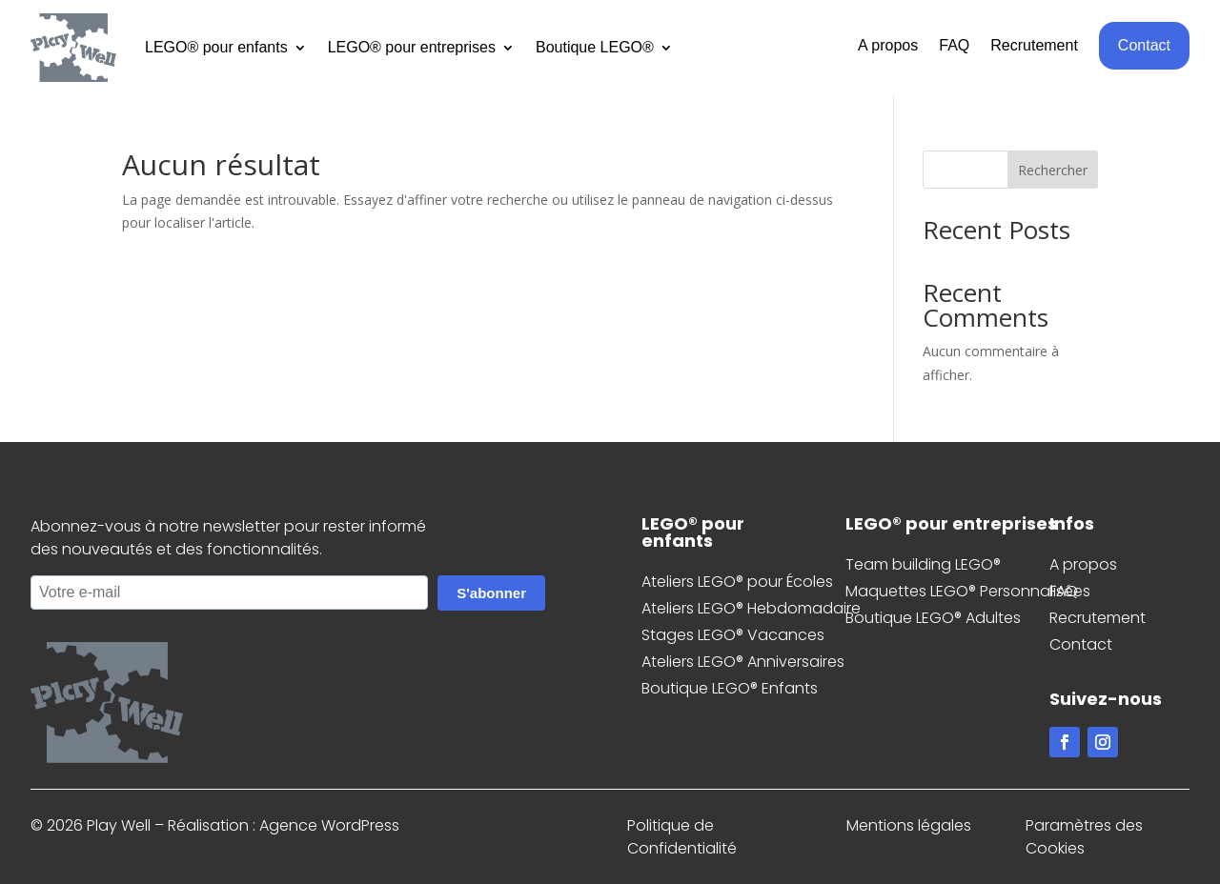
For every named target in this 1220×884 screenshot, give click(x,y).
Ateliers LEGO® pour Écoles (737, 582)
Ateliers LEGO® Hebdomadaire (751, 608)
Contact (1144, 45)
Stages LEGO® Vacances (732, 635)
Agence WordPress (329, 825)
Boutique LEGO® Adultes (933, 618)
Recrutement (1034, 46)
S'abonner (491, 593)
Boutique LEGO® (595, 47)
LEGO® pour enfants (216, 47)
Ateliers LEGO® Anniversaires (742, 662)
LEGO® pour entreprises (412, 47)
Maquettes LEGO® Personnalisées (967, 591)
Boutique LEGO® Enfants (729, 688)
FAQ (954, 46)
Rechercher (1053, 170)
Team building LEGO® (923, 564)
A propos (888, 46)
